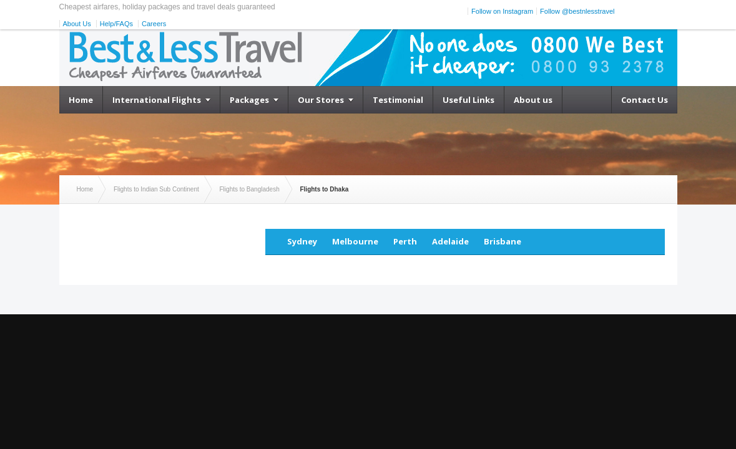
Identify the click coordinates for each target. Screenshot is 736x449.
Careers (154, 23)
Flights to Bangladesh (250, 189)
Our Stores (321, 99)
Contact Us (644, 99)
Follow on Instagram (502, 11)
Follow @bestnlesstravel (577, 11)
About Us (77, 23)
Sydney (302, 241)
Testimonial (398, 99)
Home (81, 99)
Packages (249, 99)
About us (533, 99)
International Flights (156, 99)
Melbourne (355, 241)
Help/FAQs (116, 23)
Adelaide (450, 241)
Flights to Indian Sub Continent (156, 189)
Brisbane (502, 241)
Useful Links (468, 99)
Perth (405, 241)
